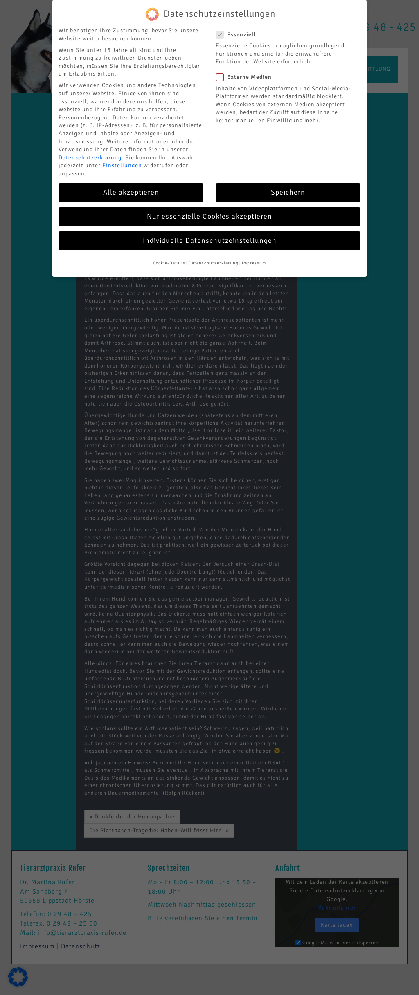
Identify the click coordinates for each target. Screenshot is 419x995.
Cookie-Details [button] (169, 255)
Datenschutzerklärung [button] (214, 255)
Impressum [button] (254, 255)
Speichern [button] (288, 184)
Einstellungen (122, 157)
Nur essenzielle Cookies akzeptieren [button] (209, 208)
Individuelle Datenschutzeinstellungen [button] (210, 233)
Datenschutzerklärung (90, 149)
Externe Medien (246, 69)
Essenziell (238, 26)
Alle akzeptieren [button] (131, 184)
